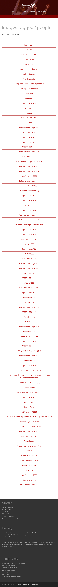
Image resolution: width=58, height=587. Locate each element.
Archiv (29, 451)
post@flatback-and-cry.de (10, 519)
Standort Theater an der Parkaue (12, 577)
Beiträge (29, 93)
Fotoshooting (29, 317)
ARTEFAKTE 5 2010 (29, 259)
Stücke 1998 (29, 254)
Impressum (29, 59)
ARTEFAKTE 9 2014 (29, 147)
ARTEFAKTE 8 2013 (29, 360)
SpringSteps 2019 (29, 229)
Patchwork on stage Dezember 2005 (29, 224)
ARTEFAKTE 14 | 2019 (29, 118)
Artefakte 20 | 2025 (29, 475)
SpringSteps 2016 (29, 341)
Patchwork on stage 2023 (29, 431)
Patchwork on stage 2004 (29, 127)
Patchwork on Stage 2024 (29, 485)
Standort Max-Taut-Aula (29, 460)
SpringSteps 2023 (29, 249)
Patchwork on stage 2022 (29, 307)
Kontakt (29, 113)
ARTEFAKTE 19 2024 (29, 412)
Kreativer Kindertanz (29, 74)
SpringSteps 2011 (29, 142)
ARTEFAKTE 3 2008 (29, 157)
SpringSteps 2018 (29, 200)
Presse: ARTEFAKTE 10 (29, 456)
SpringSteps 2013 (29, 137)
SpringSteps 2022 (29, 210)
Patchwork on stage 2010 (29, 171)
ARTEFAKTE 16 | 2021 (29, 465)
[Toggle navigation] (29, 16)
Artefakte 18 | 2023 (29, 176)
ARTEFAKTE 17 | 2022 (29, 55)
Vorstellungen (29, 441)
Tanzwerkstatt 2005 (29, 186)
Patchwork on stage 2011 (29, 263)
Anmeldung (29, 98)
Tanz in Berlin (29, 45)
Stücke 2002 (29, 322)
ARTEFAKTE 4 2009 (29, 346)
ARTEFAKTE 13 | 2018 (29, 239)
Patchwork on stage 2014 (29, 181)
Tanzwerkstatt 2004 (29, 132)
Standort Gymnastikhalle (29, 422)
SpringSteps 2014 (29, 365)
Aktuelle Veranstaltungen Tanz (29, 446)
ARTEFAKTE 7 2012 (29, 331)
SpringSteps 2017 (29, 195)
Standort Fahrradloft (7, 546)
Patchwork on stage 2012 (29, 220)
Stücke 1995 (29, 205)
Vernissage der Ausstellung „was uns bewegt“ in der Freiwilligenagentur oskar (29, 376)
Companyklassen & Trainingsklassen (29, 84)
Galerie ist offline (29, 480)
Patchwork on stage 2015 (29, 326)
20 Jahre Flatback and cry (29, 191)
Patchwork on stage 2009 (29, 268)
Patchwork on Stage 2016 (29, 215)
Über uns (29, 470)
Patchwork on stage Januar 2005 (29, 161)
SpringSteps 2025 (29, 397)
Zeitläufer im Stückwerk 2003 (29, 370)
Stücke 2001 (29, 302)
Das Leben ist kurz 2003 (29, 336)
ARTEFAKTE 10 (29, 273)
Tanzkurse (29, 64)
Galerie (29, 123)
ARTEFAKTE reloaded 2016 (29, 288)
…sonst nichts (29, 388)
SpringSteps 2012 (29, 293)
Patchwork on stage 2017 (29, 166)
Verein (29, 50)
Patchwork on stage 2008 (29, 152)
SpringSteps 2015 (29, 234)
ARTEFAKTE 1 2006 (29, 278)
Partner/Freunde (29, 108)
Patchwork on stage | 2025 (29, 383)
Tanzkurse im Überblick (29, 69)
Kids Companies (29, 79)
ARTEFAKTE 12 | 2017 (29, 436)
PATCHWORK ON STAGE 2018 (29, 351)
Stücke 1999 (29, 283)
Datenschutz (29, 402)
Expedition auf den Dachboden (29, 392)
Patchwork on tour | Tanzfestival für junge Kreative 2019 (29, 417)
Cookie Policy (29, 407)
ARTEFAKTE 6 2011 (29, 297)
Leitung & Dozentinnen (29, 89)
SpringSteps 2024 (29, 103)
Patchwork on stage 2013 (29, 356)
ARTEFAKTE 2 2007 (29, 312)
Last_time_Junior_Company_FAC (29, 426)
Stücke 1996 (29, 244)
